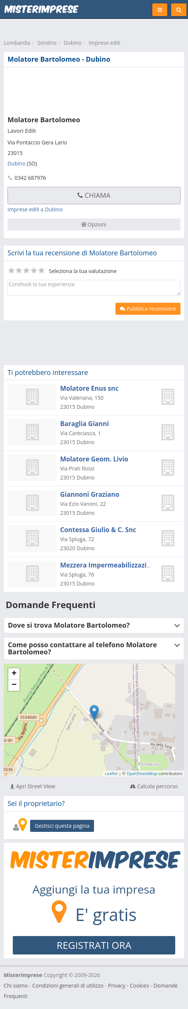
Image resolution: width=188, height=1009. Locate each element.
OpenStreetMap (142, 773)
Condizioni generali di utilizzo (68, 985)
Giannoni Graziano (89, 494)
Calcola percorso (154, 786)
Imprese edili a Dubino (35, 209)
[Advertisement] (88, 90)
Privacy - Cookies (128, 985)
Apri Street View (32, 786)
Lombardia (17, 42)
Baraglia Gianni (84, 423)
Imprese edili (104, 42)
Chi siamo (16, 985)
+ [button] (14, 674)
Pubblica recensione (148, 308)
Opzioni (94, 224)
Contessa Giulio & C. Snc (98, 529)
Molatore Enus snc (89, 388)
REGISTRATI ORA (94, 945)
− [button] (14, 685)
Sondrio (46, 42)
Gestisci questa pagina (62, 825)
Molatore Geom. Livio (94, 459)
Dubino (73, 42)
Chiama (93, 195)
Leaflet (111, 773)
